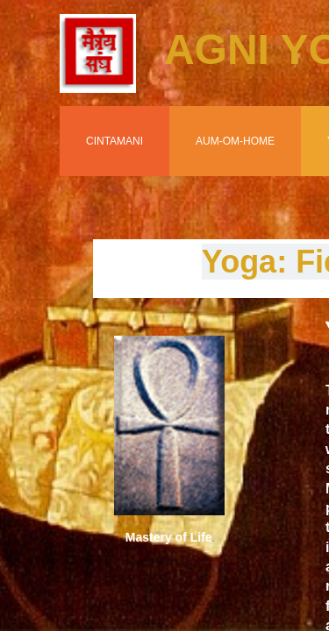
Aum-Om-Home (235, 141)
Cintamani (114, 141)
